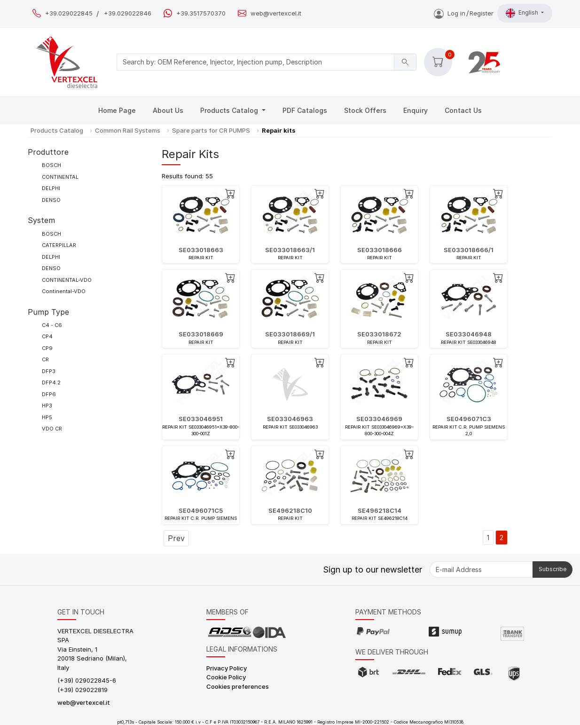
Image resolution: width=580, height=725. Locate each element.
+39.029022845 (69, 13)
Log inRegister (464, 13)
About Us (168, 110)
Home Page (117, 110)
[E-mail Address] (481, 569)
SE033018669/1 (290, 334)
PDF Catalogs (304, 110)
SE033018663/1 (290, 250)
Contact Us (463, 110)
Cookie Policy (226, 677)
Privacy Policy (226, 668)
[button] (438, 62)
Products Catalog (230, 110)
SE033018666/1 (469, 250)
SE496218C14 (379, 510)
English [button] (523, 13)
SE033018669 (201, 334)
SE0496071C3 (469, 418)
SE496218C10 (290, 510)
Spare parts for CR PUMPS (211, 130)
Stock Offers (365, 110)
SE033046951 (201, 418)
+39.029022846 (127, 13)
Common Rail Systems (127, 130)
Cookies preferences (237, 686)
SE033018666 (379, 250)
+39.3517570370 (201, 13)
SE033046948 (469, 334)
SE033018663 (201, 250)
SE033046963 (290, 418)
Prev (176, 538)
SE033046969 (379, 418)
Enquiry (415, 110)
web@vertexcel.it (276, 13)
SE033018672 (379, 334)
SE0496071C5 (201, 510)
